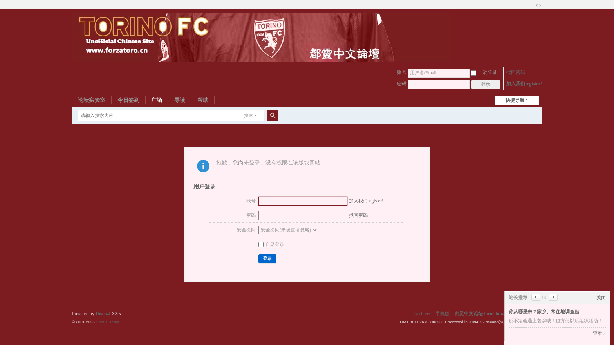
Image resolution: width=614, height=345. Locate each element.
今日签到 (128, 100)
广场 (156, 100)
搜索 (248, 115)
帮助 (202, 100)
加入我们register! (524, 84)
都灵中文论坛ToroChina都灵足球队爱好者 (498, 313)
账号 (401, 72)
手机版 (442, 313)
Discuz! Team (107, 322)
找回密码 (515, 72)
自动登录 (484, 72)
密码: (251, 215)
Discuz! (103, 313)
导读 (179, 100)
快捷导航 (515, 100)
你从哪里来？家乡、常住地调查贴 (544, 311)
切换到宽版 (538, 5)
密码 (401, 84)
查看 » (599, 333)
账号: (251, 201)
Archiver (422, 313)
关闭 (601, 297)
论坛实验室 (91, 100)
